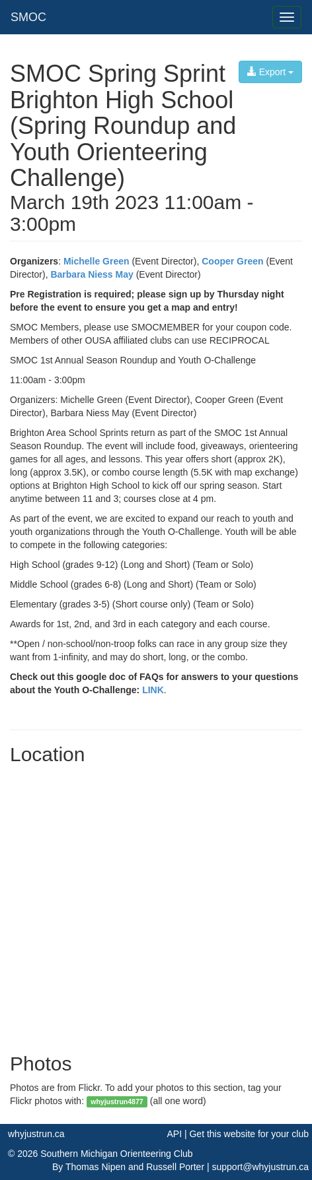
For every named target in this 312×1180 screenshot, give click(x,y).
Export (270, 72)
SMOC (28, 17)
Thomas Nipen (95, 1167)
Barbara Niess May (91, 274)
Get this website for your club (249, 1134)
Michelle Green (96, 261)
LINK (153, 690)
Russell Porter (175, 1167)
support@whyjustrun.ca (260, 1167)
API (174, 1134)
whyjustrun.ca (36, 1134)
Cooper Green (232, 261)
